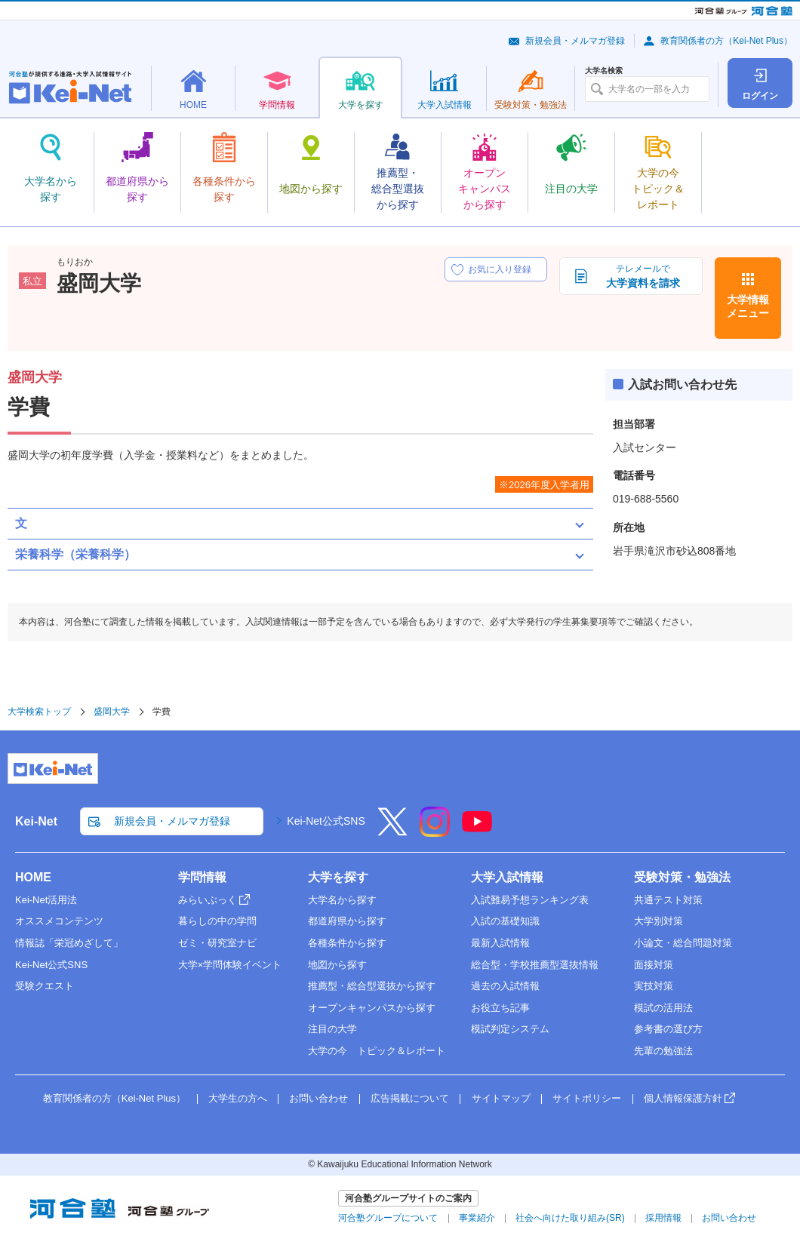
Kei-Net (36, 821)
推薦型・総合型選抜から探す (371, 985)
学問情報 (202, 877)
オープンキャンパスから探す (371, 1007)
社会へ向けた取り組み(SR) (570, 1218)
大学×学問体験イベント (230, 964)
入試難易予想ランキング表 (530, 899)
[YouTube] (477, 831)
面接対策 (653, 964)
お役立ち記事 (500, 1007)
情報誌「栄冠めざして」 (69, 942)
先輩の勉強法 (663, 1050)
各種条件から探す (347, 942)
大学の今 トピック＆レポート (376, 1050)
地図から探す (337, 964)
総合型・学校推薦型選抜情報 (534, 964)
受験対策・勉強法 (682, 877)
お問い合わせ (318, 1098)
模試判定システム (510, 1028)
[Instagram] (435, 831)
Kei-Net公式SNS (326, 821)
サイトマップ (501, 1098)
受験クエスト (44, 985)
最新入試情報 (500, 942)
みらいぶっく (207, 899)
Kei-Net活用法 (46, 899)
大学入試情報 (507, 877)
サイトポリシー (586, 1098)
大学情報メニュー (748, 306)
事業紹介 (477, 1218)
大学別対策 (658, 921)
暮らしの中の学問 (217, 921)
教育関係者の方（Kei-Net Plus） (726, 40)
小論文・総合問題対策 (683, 942)
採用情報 (663, 1218)
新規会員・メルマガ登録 (575, 40)
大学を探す (338, 877)
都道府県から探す (347, 921)
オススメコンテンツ (59, 921)
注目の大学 (332, 1028)
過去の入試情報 (505, 985)
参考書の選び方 (668, 1028)
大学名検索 (604, 71)
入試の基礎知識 (505, 921)
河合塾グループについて (388, 1218)
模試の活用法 (663, 1007)
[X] (392, 831)
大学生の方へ (237, 1098)
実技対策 (653, 985)
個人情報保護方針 (683, 1098)
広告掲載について (410, 1098)
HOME (33, 877)
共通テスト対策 (668, 899)
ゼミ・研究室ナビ (217, 942)
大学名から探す (342, 899)
